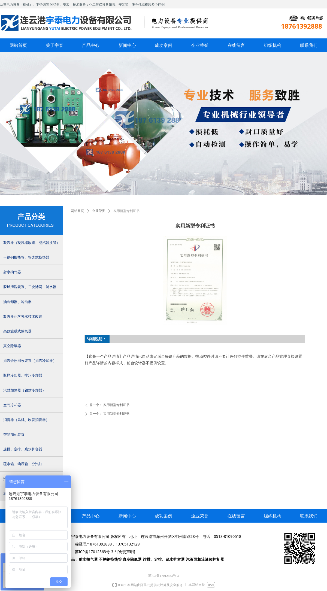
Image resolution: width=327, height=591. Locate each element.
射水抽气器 (12, 272)
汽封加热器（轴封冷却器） (24, 390)
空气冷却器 (12, 405)
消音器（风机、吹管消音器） (26, 420)
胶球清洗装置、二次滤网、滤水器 (29, 287)
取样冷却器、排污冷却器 (22, 375)
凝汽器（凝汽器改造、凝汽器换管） (31, 243)
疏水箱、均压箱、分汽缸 (22, 464)
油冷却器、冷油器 (17, 302)
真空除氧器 (12, 346)
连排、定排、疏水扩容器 (22, 449)
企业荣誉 (98, 211)
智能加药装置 (14, 434)
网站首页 (77, 211)
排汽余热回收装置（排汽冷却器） (29, 361)
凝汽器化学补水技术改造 (22, 316)
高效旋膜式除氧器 (17, 331)
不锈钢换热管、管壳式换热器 (26, 257)
